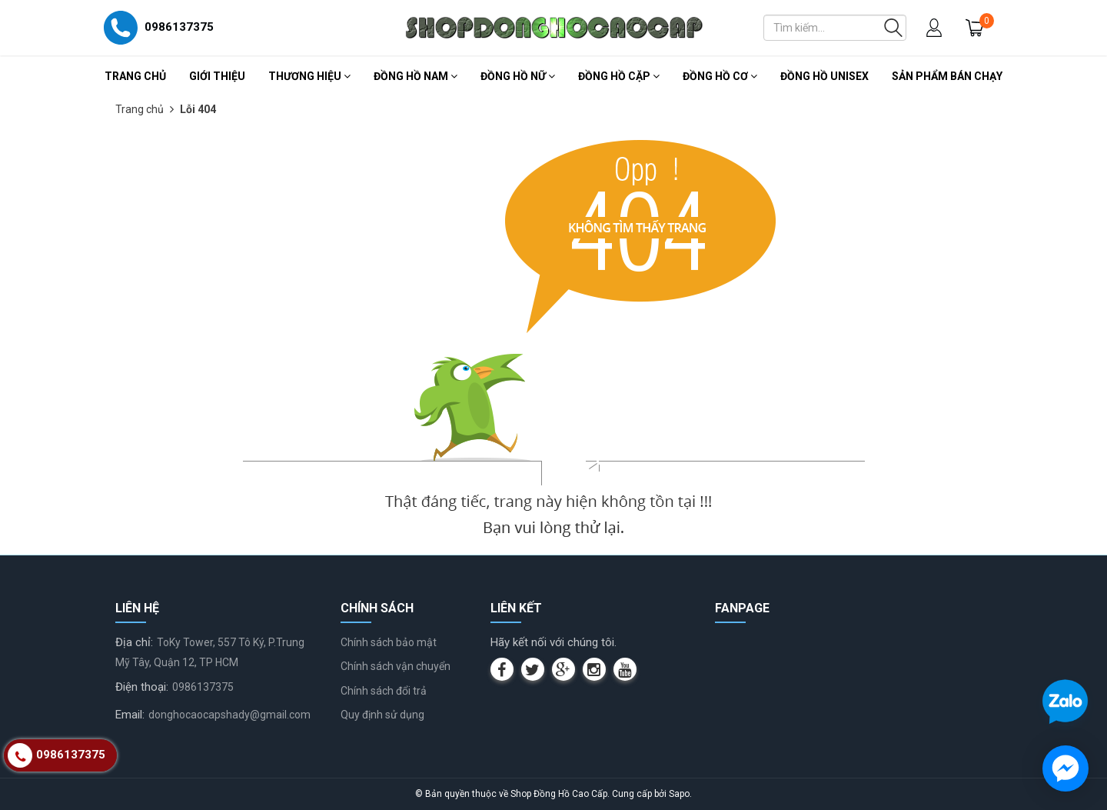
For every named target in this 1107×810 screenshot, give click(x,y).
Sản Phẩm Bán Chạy (947, 76)
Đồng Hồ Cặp (619, 76)
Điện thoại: (141, 687)
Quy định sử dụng (382, 714)
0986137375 (203, 687)
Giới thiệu (217, 76)
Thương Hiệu (309, 76)
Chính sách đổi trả (384, 691)
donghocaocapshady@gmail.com (229, 714)
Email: (130, 715)
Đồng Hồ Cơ (720, 76)
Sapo (679, 793)
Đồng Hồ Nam (415, 76)
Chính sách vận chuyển (395, 666)
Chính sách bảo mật (389, 642)
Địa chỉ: (134, 642)
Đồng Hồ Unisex (824, 76)
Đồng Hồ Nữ (517, 76)
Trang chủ (135, 76)
